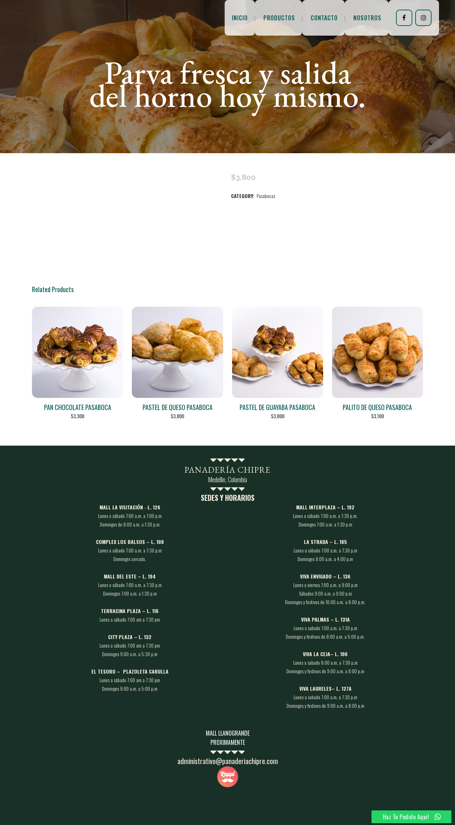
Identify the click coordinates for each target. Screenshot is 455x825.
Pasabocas (266, 195)
